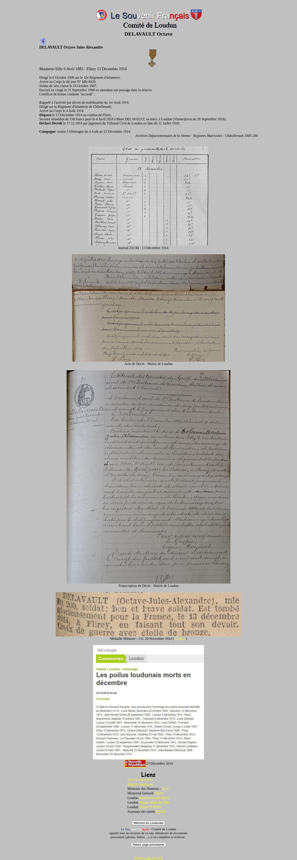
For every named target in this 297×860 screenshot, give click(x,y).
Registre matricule (140, 784)
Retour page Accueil (148, 858)
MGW (159, 793)
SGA (165, 788)
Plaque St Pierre (150, 807)
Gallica (180, 638)
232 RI (161, 811)
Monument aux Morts (154, 798)
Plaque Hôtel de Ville (154, 802)
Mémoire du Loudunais (148, 823)
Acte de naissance (139, 779)
